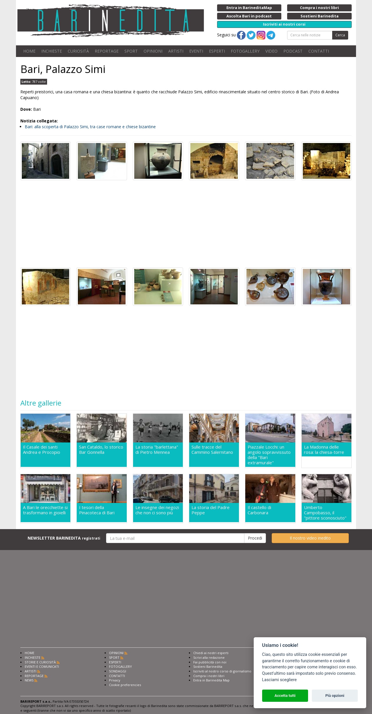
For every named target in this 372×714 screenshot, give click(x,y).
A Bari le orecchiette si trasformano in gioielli (45, 510)
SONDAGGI (117, 671)
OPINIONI (153, 51)
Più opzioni (334, 695)
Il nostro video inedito (310, 538)
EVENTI (196, 51)
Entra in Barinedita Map (211, 680)
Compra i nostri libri (208, 676)
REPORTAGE (107, 51)
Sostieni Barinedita (207, 666)
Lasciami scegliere (279, 679)
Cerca (340, 35)
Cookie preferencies (125, 685)
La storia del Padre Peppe (211, 510)
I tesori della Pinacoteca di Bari (97, 510)
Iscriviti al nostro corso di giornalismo (222, 671)
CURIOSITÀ (78, 51)
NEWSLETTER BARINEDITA (64, 538)
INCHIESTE (51, 51)
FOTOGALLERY (245, 51)
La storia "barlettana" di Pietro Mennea (156, 449)
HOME (29, 51)
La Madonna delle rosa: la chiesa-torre (324, 449)
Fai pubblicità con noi (209, 662)
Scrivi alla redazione (209, 657)
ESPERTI (217, 51)
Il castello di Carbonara (259, 510)
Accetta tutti (285, 695)
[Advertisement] (186, 224)
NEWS (29, 680)
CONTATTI (318, 51)
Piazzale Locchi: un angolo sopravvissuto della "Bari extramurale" (269, 454)
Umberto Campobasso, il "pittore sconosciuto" (325, 512)
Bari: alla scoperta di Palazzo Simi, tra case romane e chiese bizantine (90, 126)
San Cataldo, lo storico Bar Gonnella (101, 449)
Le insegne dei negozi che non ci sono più (157, 510)
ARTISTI (175, 51)
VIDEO (271, 51)
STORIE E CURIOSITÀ (40, 662)
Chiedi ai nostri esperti (210, 653)
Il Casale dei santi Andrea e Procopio (41, 449)
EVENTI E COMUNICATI (42, 666)
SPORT (131, 51)
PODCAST (293, 51)
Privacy (114, 680)
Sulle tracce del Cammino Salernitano (212, 449)
